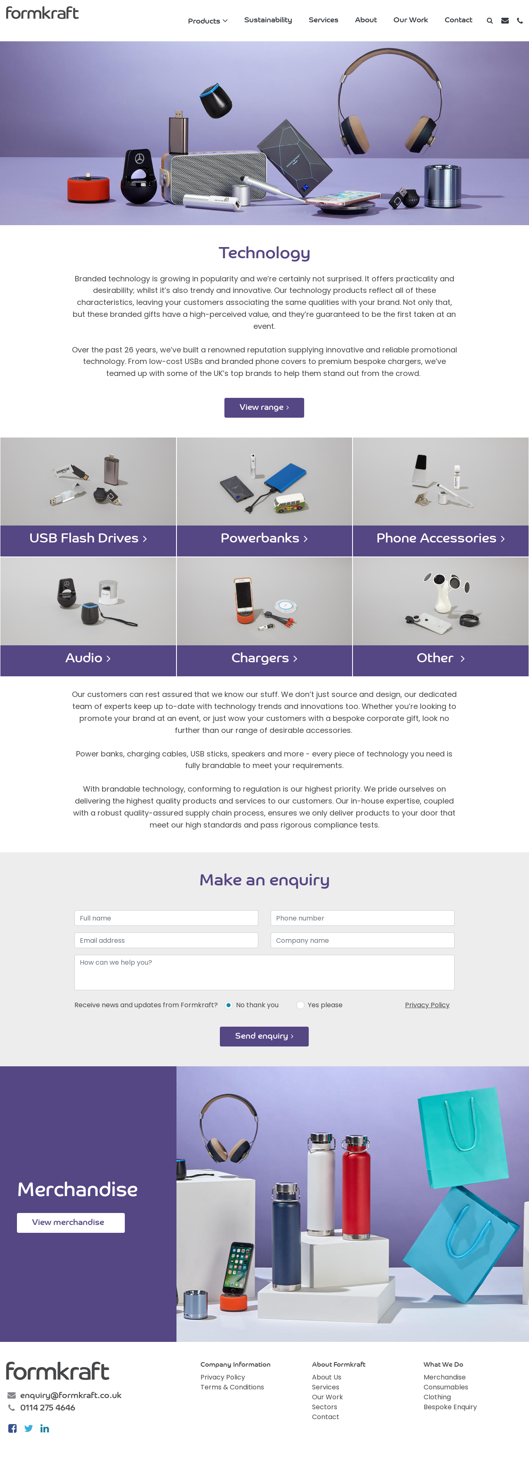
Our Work (410, 20)
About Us (326, 1377)
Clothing (437, 1397)
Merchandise (445, 1377)
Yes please (325, 1005)
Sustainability (268, 20)
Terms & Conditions (232, 1387)
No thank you (257, 1005)
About (366, 20)
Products (204, 22)
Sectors (324, 1407)
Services (323, 20)
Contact (458, 20)
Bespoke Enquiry (450, 1407)
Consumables (446, 1387)
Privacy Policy (427, 1005)
